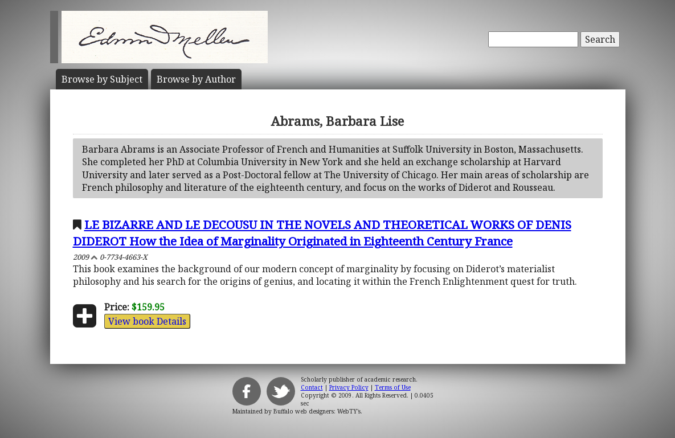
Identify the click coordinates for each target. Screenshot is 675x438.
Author (196, 79)
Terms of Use (393, 387)
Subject (102, 79)
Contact (312, 387)
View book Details (147, 321)
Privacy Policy (349, 387)
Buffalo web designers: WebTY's (317, 411)
